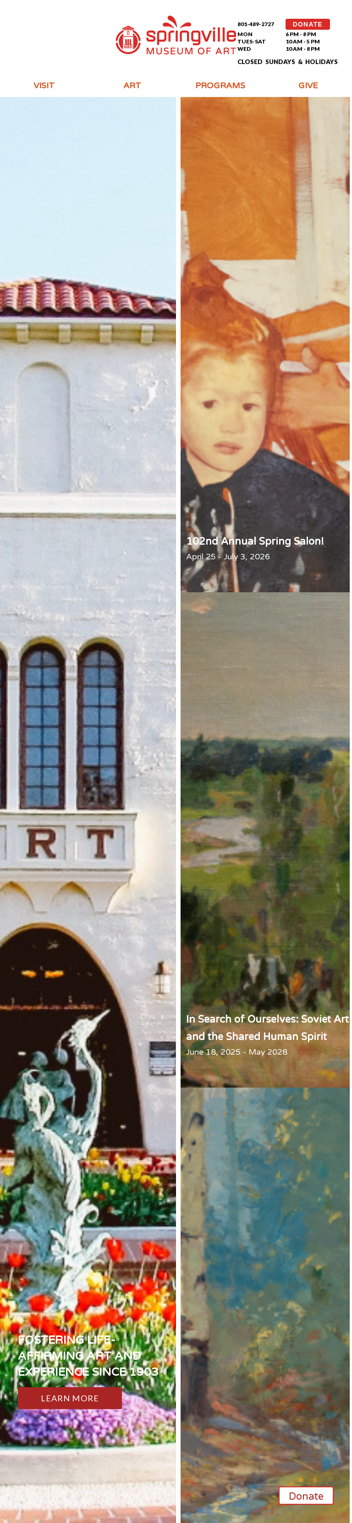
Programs (220, 85)
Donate (306, 1496)
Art (132, 85)
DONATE (308, 24)
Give (308, 85)
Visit (44, 85)
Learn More (70, 1398)
